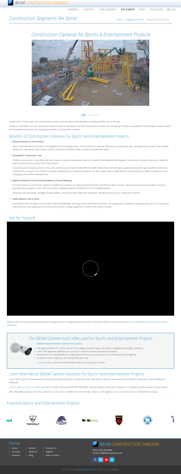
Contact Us (49, 448)
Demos (31, 448)
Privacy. (115, 469)
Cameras (73, 9)
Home (119, 19)
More (142, 9)
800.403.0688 (156, 9)
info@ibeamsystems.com (110, 453)
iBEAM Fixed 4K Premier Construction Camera (59, 343)
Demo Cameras (108, 9)
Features (89, 9)
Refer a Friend (51, 455)
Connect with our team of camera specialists (30, 387)
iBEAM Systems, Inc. (84, 469)
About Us (31, 451)
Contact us (42, 362)
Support (48, 451)
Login (171, 9)
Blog (29, 455)
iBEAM (41, 2)
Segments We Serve (135, 19)
